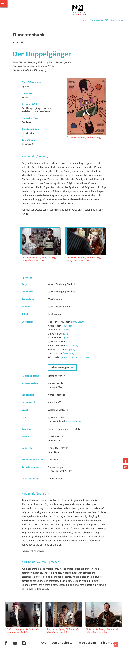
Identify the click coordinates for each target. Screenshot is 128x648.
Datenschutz (62, 642)
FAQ (43, 642)
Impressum (87, 642)
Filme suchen (97, 20)
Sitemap (108, 642)
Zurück (18, 42)
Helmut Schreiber (58, 349)
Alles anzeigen (60, 367)
